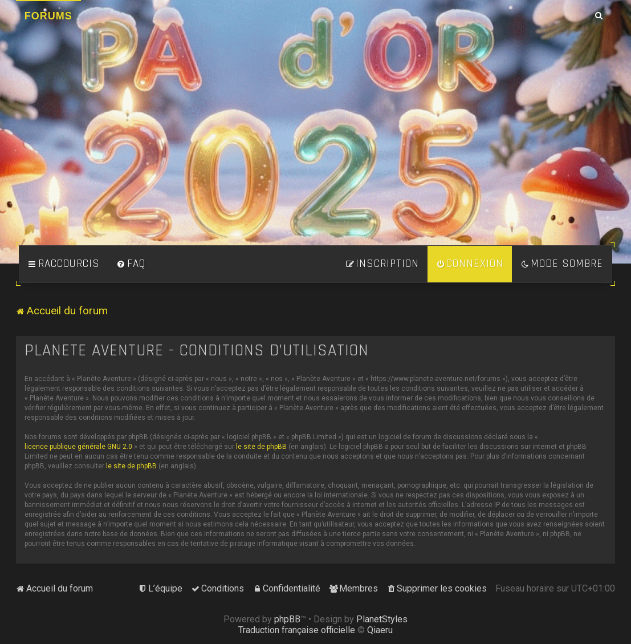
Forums (48, 16)
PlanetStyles (382, 619)
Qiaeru (380, 630)
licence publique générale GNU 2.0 (78, 447)
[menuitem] (131, 264)
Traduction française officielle (296, 630)
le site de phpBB (261, 447)
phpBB (287, 619)
